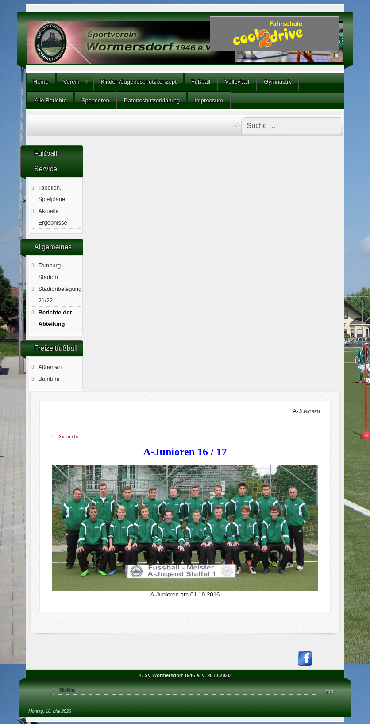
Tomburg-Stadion (51, 271)
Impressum (208, 100)
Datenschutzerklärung (152, 100)
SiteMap (67, 689)
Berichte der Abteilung (55, 318)
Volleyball (237, 81)
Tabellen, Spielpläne (52, 193)
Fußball (200, 81)
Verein (71, 81)
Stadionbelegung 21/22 (60, 295)
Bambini (49, 379)
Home (41, 81)
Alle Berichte (50, 100)
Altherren (50, 367)
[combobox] (291, 125)
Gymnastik (277, 81)
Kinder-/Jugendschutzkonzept (139, 81)
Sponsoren (95, 100)
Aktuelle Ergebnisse (53, 217)
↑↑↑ (329, 691)
